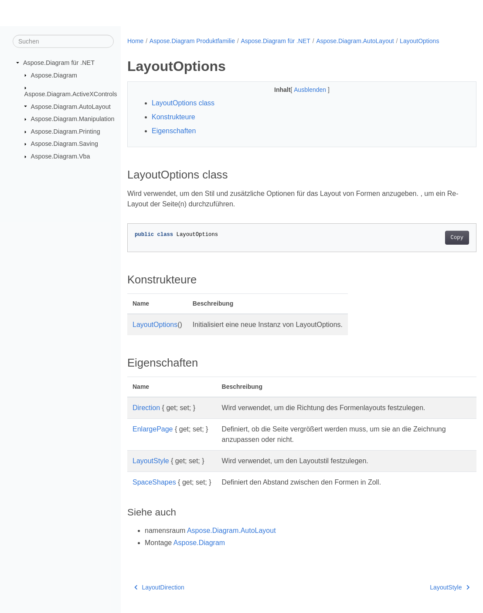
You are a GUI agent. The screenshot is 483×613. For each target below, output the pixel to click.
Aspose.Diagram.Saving (64, 143)
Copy (432, 238)
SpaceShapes (154, 482)
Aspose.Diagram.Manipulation (73, 118)
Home (135, 40)
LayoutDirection (159, 587)
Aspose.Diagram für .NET (59, 62)
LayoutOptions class (183, 103)
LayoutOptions (419, 40)
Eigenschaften (174, 131)
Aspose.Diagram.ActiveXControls (70, 94)
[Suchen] (63, 41)
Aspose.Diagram (54, 74)
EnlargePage (153, 429)
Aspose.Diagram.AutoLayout (71, 106)
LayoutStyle (151, 461)
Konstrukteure (173, 117)
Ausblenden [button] (299, 89)
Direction (146, 407)
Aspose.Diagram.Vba (60, 156)
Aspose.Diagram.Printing (65, 131)
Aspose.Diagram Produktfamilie (192, 40)
